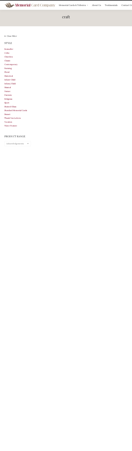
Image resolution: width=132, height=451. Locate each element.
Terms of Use (74, 429)
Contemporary (10, 64)
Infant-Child (9, 80)
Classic (7, 60)
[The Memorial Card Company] (29, 5)
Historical (8, 76)
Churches (8, 57)
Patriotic (8, 95)
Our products (42, 420)
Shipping (72, 423)
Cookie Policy (74, 435)
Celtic (7, 53)
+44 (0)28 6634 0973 (15, 428)
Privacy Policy (74, 432)
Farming (8, 68)
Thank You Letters (12, 118)
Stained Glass (10, 106)
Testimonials (111, 5)
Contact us (41, 432)
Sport (6, 103)
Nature (7, 91)
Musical (7, 87)
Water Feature (10, 126)
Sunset (7, 114)
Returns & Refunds (76, 426)
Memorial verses (43, 429)
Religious (8, 99)
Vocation (8, 122)
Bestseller (8, 49)
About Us (96, 5)
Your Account (74, 420)
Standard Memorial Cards (15, 110)
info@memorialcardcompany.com (19, 434)
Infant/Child (10, 83)
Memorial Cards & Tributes (73, 5)
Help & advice (42, 423)
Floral (6, 72)
